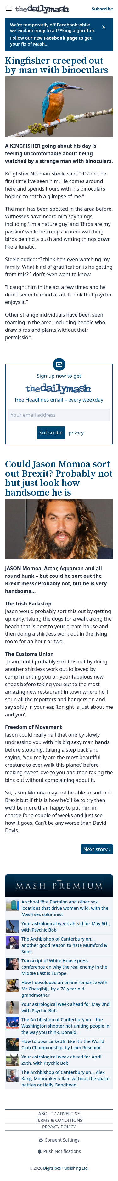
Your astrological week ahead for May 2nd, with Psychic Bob (66, 1007)
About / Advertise (59, 1113)
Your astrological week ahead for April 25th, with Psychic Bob (61, 1060)
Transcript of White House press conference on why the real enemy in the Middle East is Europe (64, 967)
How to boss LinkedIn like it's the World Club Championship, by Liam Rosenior (62, 1044)
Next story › (96, 849)
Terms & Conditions (59, 1120)
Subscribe (50, 432)
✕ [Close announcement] (103, 27)
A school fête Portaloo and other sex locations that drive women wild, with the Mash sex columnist (64, 908)
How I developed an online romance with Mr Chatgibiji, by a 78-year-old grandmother (64, 988)
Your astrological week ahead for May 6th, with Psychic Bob (65, 926)
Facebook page (61, 38)
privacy (76, 433)
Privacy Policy (59, 1127)
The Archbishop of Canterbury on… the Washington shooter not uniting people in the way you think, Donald (65, 1026)
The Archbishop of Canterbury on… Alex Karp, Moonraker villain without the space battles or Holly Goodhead (65, 1078)
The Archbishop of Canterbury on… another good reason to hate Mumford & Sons (64, 945)
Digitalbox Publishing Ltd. (65, 1168)
